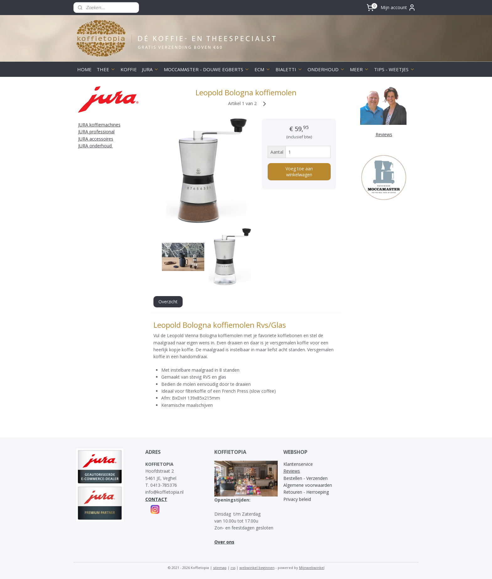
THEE (106, 69)
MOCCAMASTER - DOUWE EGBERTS (206, 69)
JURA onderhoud (95, 146)
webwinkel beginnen (257, 567)
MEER (359, 69)
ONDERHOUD (326, 69)
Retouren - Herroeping (306, 492)
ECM (262, 69)
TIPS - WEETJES (394, 69)
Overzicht (167, 302)
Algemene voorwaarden (307, 485)
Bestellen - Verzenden (305, 478)
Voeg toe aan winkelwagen (299, 172)
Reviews (291, 471)
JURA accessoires (95, 139)
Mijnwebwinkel (311, 567)
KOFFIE (128, 69)
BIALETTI (288, 69)
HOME (84, 69)
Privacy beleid (297, 499)
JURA (150, 69)
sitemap (220, 567)
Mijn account (398, 7)
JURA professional (96, 132)
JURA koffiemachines (99, 125)
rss (233, 567)
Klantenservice (298, 464)
